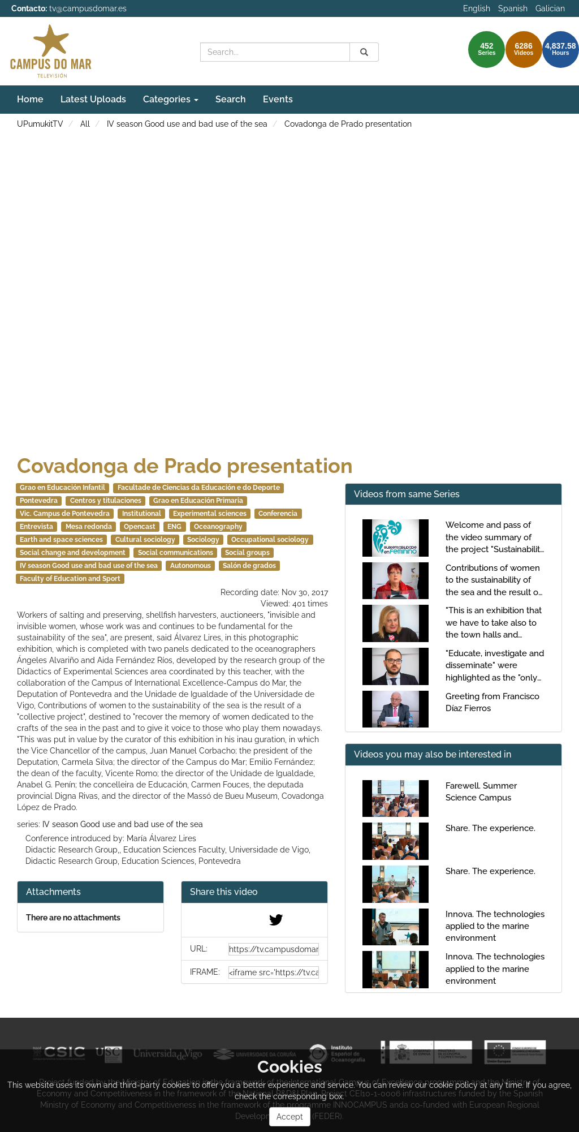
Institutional (141, 514)
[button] (254, 892)
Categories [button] (170, 99)
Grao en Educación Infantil (62, 488)
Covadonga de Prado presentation (348, 123)
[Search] (364, 52)
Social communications (175, 553)
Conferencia (277, 514)
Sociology (203, 540)
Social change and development (73, 553)
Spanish (513, 8)
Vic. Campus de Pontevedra (65, 514)
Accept (289, 1116)
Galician (550, 8)
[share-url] (273, 949)
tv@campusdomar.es (88, 8)
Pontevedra (39, 501)
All (85, 123)
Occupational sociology (270, 540)
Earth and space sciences (61, 540)
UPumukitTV (40, 123)
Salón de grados (249, 566)
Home (30, 99)
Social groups (247, 553)
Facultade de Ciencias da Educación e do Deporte (199, 488)
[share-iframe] (273, 972)
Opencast (139, 527)
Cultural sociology (145, 540)
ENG (174, 527)
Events (278, 99)
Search (230, 99)
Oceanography (218, 527)
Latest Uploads (93, 99)
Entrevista (36, 527)
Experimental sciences (210, 514)
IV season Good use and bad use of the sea (187, 123)
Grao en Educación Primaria (198, 501)
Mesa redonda (89, 527)
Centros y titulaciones (105, 501)
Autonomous (190, 566)
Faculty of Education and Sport (70, 579)
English (476, 8)
